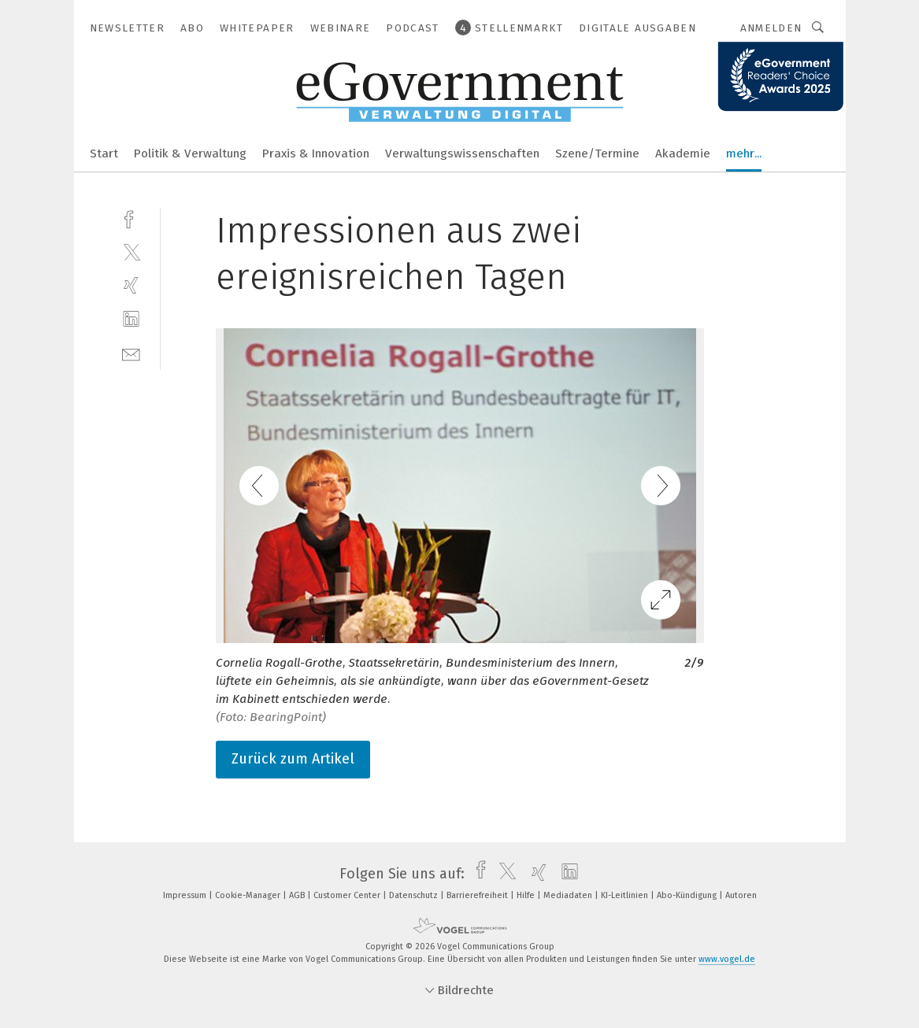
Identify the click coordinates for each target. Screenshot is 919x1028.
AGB (298, 895)
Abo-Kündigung (688, 895)
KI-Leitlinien (625, 895)
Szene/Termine (597, 153)
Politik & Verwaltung (190, 153)
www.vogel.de (727, 959)
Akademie (682, 153)
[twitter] (131, 251)
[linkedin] (131, 319)
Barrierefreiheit (478, 895)
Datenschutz (414, 895)
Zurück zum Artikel (293, 758)
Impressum (186, 895)
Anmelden (771, 28)
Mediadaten (569, 895)
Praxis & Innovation (315, 153)
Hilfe (527, 895)
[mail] (131, 353)
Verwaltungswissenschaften (462, 153)
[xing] (131, 285)
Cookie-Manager (249, 895)
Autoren (741, 895)
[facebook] (131, 217)
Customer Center (348, 895)
